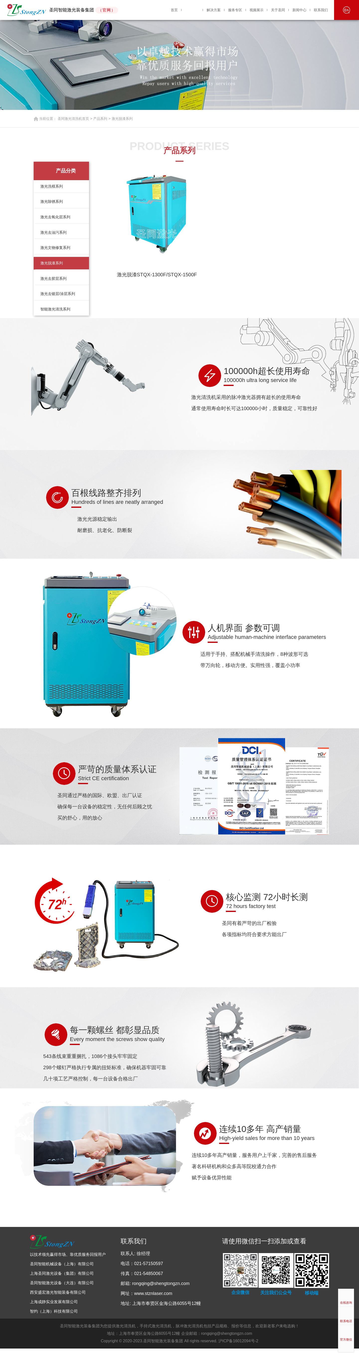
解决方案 (214, 10)
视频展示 (257, 10)
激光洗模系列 (52, 187)
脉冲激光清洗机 (189, 1333)
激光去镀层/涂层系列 (58, 300)
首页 (174, 10)
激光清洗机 (126, 1333)
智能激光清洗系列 (56, 316)
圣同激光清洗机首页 (73, 119)
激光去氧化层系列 (56, 219)
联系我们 (321, 10)
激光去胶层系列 (54, 284)
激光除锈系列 (52, 203)
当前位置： (48, 119)
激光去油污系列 (54, 235)
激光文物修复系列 (56, 251)
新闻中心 (299, 10)
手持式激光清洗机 (156, 1333)
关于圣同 (278, 10)
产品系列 (192, 10)
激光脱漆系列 (122, 119)
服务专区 (235, 10)
